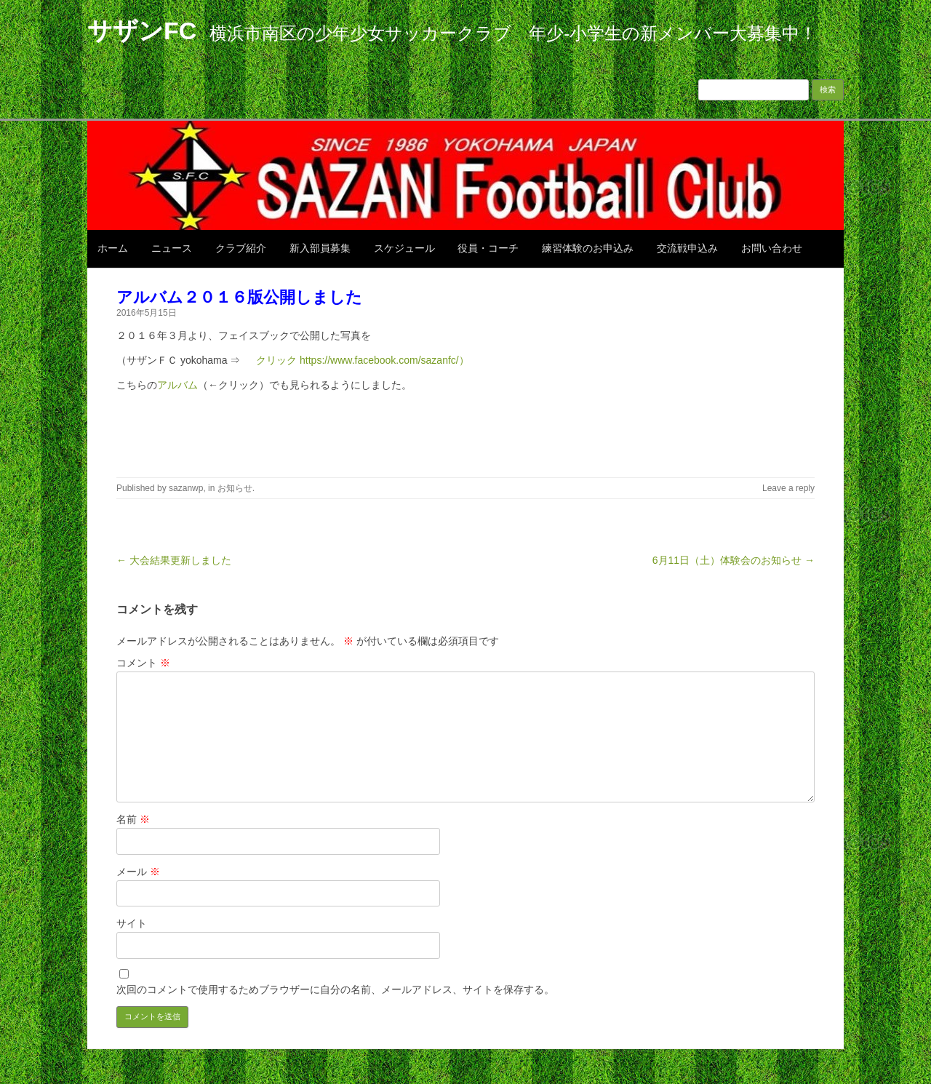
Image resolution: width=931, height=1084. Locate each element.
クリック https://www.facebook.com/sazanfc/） (357, 360)
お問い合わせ (771, 248)
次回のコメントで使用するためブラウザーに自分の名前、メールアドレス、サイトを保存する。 (335, 989)
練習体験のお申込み (588, 248)
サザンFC (141, 30)
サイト (131, 923)
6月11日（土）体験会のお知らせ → (733, 560)
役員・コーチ (488, 248)
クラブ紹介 (240, 248)
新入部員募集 (320, 248)
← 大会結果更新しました (173, 560)
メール (138, 871)
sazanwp (186, 488)
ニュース (171, 248)
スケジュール (404, 248)
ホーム (112, 248)
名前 (133, 819)
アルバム (177, 385)
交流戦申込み (687, 248)
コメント (143, 663)
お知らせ (234, 488)
